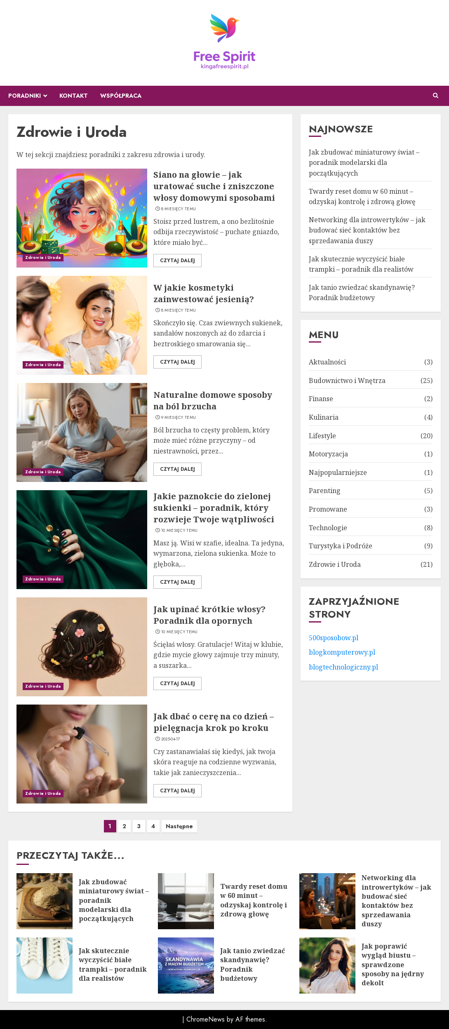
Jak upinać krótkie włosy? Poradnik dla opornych (209, 615)
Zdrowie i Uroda (43, 257)
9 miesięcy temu (178, 418)
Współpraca (120, 96)
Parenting (325, 490)
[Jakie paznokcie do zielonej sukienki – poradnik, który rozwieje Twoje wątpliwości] (81, 539)
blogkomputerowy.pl (342, 652)
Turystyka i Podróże (340, 545)
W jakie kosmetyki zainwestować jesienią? (203, 293)
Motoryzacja (328, 453)
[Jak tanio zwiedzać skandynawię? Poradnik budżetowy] (186, 965)
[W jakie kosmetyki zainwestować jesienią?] (81, 325)
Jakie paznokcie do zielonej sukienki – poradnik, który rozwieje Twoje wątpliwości (213, 508)
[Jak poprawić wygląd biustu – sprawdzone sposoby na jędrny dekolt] (327, 965)
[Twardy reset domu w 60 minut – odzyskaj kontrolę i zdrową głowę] (186, 901)
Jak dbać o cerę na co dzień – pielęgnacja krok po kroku (213, 722)
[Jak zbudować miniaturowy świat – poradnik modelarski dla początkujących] (44, 901)
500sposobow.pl (333, 637)
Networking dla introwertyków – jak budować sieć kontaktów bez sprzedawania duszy (367, 230)
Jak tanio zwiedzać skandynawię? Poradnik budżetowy (362, 293)
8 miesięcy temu (178, 209)
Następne (179, 826)
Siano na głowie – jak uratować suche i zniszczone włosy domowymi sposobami (214, 186)
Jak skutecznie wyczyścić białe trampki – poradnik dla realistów (113, 964)
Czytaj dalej (177, 260)
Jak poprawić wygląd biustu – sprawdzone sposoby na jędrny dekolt (393, 965)
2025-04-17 (170, 739)
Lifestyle (322, 435)
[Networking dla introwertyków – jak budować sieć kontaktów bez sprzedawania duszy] (327, 901)
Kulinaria (324, 417)
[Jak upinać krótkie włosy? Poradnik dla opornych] (81, 646)
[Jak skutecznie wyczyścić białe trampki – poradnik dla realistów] (44, 965)
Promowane (328, 509)
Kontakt (73, 96)
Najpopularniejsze (338, 472)
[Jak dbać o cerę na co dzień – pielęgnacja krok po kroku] (81, 754)
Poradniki (24, 96)
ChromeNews (205, 1019)
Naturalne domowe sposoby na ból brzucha (212, 400)
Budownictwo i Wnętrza (347, 380)
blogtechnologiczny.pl (343, 667)
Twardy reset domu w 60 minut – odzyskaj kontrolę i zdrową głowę (253, 900)
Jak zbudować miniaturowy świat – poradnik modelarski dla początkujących (364, 163)
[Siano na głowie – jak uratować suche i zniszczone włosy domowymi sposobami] (81, 218)
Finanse (321, 398)
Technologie (328, 527)
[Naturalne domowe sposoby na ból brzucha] (81, 432)
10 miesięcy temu (179, 530)
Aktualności (327, 361)
